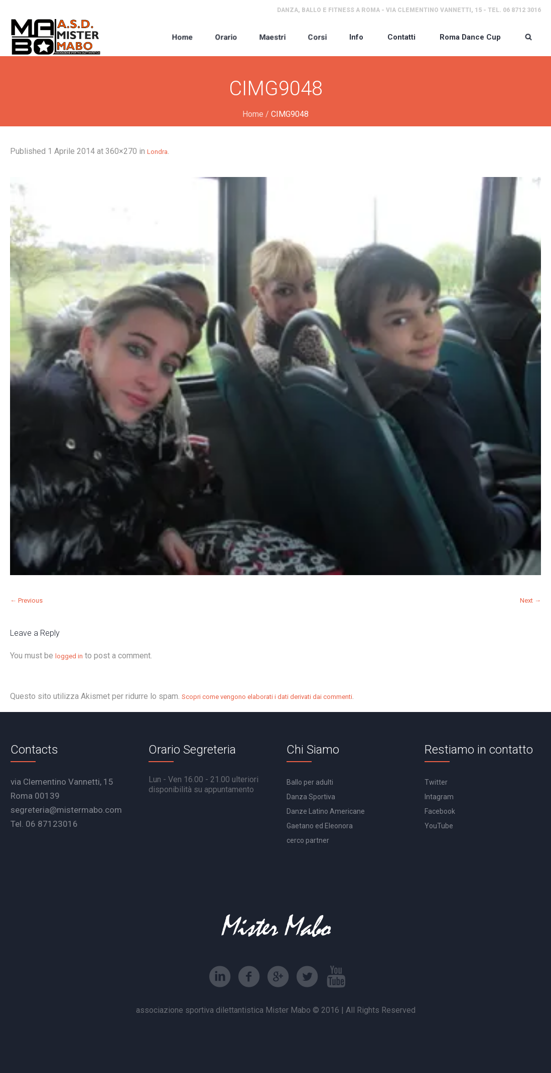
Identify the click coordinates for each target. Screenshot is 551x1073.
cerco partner (308, 840)
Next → (530, 600)
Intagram (439, 797)
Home (252, 114)
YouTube (439, 826)
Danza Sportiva (311, 797)
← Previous (26, 600)
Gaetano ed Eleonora (320, 826)
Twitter (436, 782)
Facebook (440, 811)
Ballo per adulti (310, 782)
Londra (157, 151)
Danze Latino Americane (326, 811)
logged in (69, 656)
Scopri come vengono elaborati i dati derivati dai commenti (267, 696)
